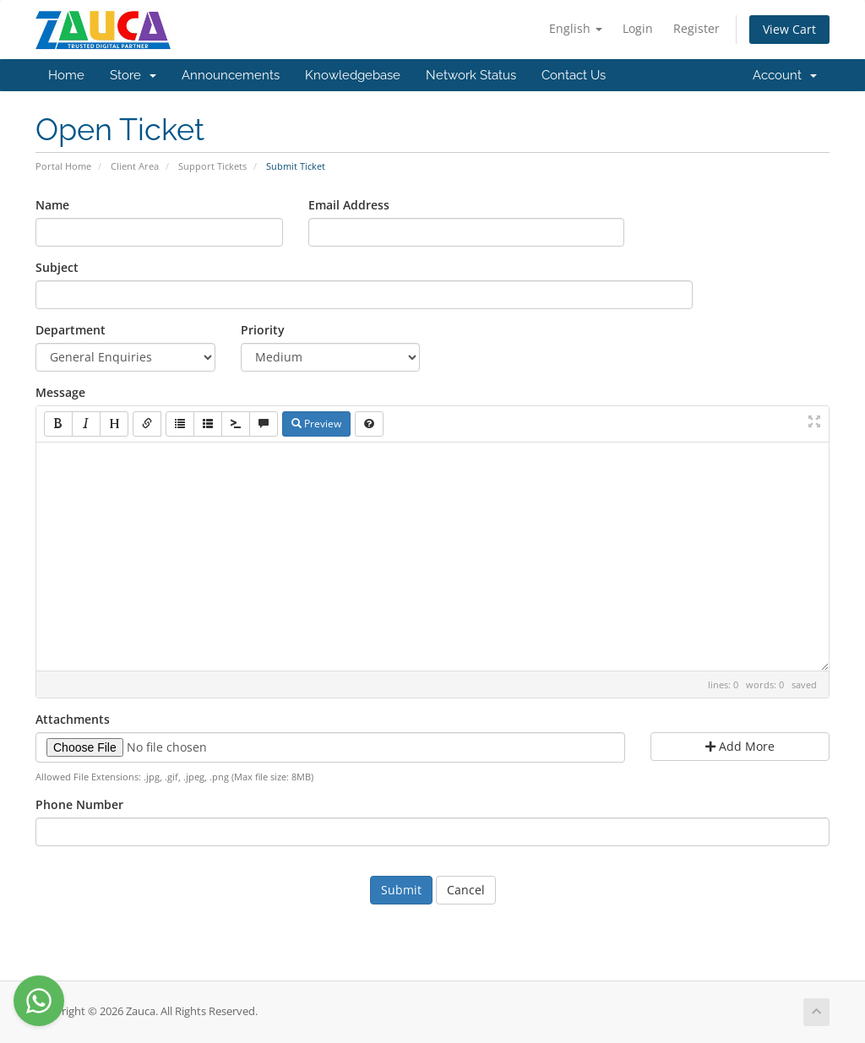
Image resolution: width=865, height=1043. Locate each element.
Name (52, 205)
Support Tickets (212, 166)
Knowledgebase (352, 75)
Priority (263, 330)
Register (696, 28)
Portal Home (63, 166)
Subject (57, 267)
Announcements (231, 75)
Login (638, 28)
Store (133, 75)
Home (66, 75)
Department (70, 330)
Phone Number (79, 804)
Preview (316, 423)
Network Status (471, 75)
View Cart (789, 29)
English (575, 28)
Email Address (348, 205)
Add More (740, 746)
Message (60, 392)
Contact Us (573, 75)
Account (785, 75)
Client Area (135, 166)
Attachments (72, 719)
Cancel (466, 890)
